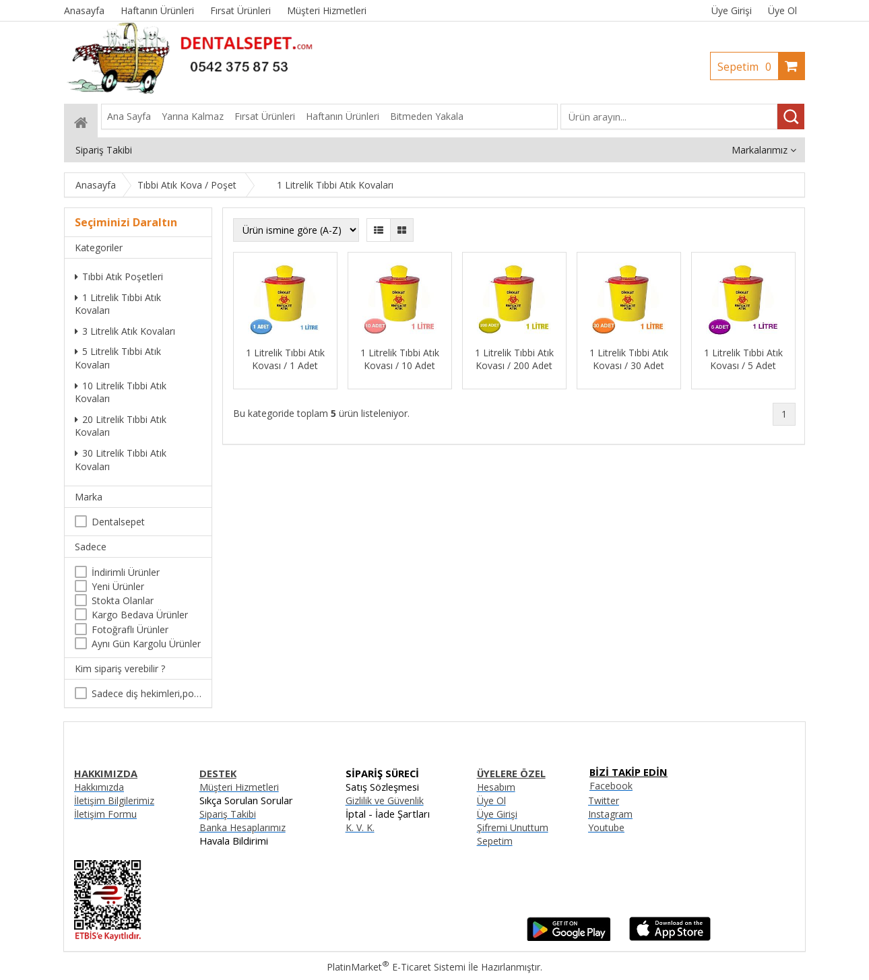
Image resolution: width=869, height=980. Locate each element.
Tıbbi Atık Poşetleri (119, 276)
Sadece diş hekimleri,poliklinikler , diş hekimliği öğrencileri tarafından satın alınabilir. (146, 693)
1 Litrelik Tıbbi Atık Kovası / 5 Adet (743, 359)
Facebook (611, 785)
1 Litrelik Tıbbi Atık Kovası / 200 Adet (514, 359)
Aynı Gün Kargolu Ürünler (146, 643)
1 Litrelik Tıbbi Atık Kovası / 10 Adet (399, 359)
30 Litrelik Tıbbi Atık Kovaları (120, 460)
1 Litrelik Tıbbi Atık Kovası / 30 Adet (628, 359)
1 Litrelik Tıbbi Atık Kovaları (118, 304)
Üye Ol (782, 10)
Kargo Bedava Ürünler (140, 614)
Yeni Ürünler (118, 586)
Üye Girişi (731, 10)
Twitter (603, 800)
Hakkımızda (99, 787)
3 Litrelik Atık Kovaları (125, 331)
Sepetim (747, 66)
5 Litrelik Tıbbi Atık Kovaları (118, 358)
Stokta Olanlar (123, 600)
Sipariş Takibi (227, 814)
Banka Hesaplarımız (242, 827)
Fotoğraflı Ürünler (130, 629)
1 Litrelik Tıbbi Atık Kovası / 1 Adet (285, 359)
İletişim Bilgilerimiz (114, 800)
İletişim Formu (105, 814)
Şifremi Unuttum (512, 827)
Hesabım (496, 787)
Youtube (606, 827)
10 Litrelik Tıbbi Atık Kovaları (120, 392)
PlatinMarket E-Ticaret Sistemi (396, 966)
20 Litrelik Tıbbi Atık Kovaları (120, 426)
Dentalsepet (118, 521)
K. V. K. (360, 827)
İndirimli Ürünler (126, 572)
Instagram (610, 814)
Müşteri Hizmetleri (239, 787)
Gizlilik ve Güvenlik (385, 800)
